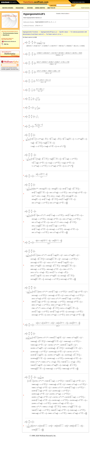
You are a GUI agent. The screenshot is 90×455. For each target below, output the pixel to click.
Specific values (63, 32)
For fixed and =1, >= (53, 34)
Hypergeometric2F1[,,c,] (49, 32)
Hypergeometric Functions (30, 32)
